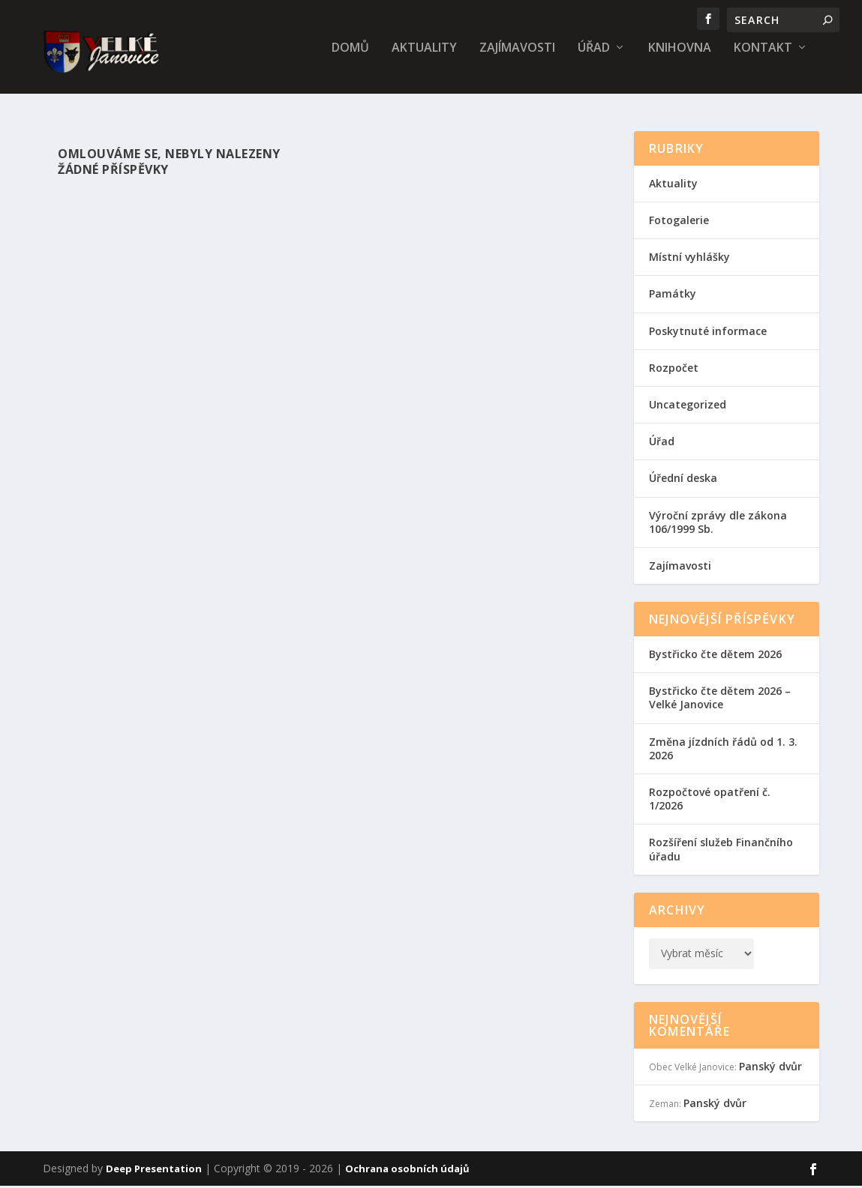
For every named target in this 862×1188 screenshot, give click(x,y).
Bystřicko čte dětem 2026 (715, 655)
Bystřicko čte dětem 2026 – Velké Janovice (720, 699)
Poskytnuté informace (708, 332)
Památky (672, 296)
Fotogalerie (679, 221)
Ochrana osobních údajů (407, 1171)
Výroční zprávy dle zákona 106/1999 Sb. (718, 523)
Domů (350, 57)
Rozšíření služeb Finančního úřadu (721, 851)
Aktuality (424, 57)
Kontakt (763, 57)
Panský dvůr (770, 1068)
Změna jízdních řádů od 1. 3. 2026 (723, 750)
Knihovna (679, 57)
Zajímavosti (517, 57)
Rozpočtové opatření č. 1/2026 (709, 800)
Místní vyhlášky (689, 258)
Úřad (594, 57)
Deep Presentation (154, 1171)
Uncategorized (687, 406)
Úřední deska (683, 479)
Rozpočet (673, 369)
